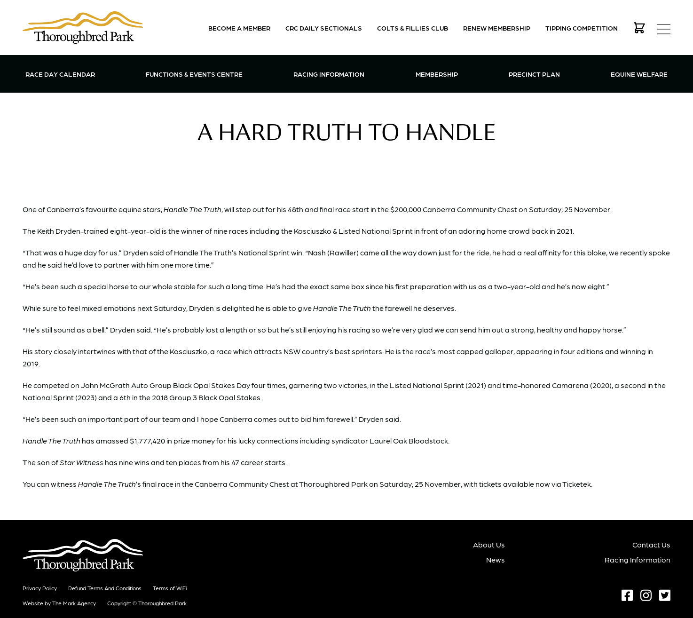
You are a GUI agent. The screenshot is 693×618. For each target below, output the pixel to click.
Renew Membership (496, 28)
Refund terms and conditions (105, 588)
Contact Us (651, 544)
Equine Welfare (639, 74)
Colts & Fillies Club (412, 28)
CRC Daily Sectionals (323, 28)
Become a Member (239, 28)
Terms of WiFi (170, 588)
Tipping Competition (581, 28)
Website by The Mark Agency (59, 603)
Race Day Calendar (60, 74)
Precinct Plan (534, 74)
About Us (489, 544)
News (495, 559)
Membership (437, 73)
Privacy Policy (40, 588)
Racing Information (328, 73)
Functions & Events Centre (194, 73)
